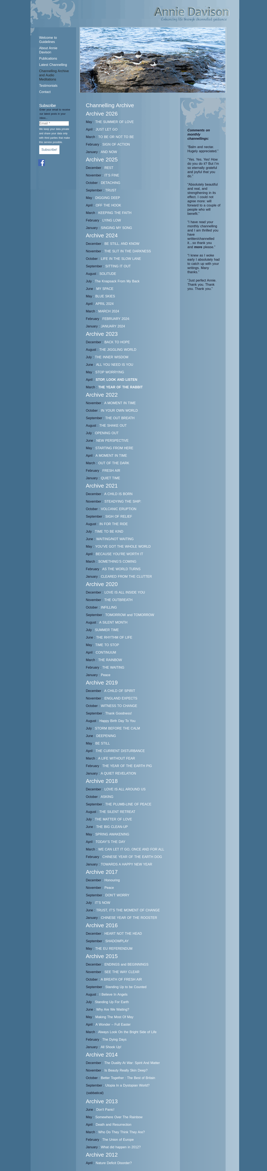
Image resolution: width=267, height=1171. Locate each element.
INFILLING (109, 607)
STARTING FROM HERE (114, 448)
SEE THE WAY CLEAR (122, 972)
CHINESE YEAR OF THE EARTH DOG (132, 857)
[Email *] (54, 123)
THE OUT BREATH (120, 418)
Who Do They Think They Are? (121, 1132)
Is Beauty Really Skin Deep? (126, 1070)
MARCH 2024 (108, 311)
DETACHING (110, 183)
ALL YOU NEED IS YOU (114, 364)
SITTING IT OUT (118, 266)
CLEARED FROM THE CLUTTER (126, 576)
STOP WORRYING (109, 372)
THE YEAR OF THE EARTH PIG (127, 766)
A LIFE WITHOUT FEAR (116, 758)
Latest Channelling (53, 65)
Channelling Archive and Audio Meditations (54, 75)
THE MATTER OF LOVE (113, 819)
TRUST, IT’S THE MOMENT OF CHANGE (128, 910)
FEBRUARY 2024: (116, 319)
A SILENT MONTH (113, 622)
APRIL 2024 (105, 304)
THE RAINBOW (110, 660)
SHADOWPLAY (117, 941)
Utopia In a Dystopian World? (127, 1085)
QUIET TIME (110, 478)
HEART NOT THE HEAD (123, 933)
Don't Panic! (105, 1109)
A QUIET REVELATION (118, 773)
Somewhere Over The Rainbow (118, 1117)
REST (109, 168)
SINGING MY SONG (116, 228)
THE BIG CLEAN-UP (112, 827)
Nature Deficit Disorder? (114, 1163)
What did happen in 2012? (121, 1147)
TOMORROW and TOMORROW (129, 615)
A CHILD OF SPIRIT (119, 691)
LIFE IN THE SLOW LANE (121, 258)
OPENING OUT (106, 433)
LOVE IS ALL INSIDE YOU (125, 592)
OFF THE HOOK (108, 205)
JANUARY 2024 (113, 326)
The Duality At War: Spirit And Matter (132, 1063)
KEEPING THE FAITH (114, 213)
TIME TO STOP (107, 645)
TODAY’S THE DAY (110, 842)
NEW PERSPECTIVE (112, 440)
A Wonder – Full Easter (113, 1024)
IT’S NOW (102, 902)
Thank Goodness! (118, 713)
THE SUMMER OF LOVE (114, 122)
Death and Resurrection (113, 1124)
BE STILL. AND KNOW (122, 243)
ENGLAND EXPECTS (121, 698)
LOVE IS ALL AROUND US (125, 789)
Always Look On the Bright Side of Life (127, 1032)
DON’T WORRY (117, 895)
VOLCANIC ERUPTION (118, 509)
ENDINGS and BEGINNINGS (127, 964)
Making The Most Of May (114, 1017)
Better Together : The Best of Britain (128, 1078)
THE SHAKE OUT (113, 425)
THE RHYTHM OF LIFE (114, 637)
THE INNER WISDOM (111, 357)
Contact (45, 92)
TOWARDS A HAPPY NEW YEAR (126, 864)
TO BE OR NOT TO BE (116, 137)
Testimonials (48, 85)
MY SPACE (104, 289)
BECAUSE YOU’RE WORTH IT (119, 554)
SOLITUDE (107, 273)
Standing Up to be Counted (125, 987)
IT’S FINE (112, 175)
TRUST (110, 190)
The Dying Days (114, 1039)
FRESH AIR (111, 470)
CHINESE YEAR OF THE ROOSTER (129, 917)
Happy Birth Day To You (117, 721)
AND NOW (109, 152)
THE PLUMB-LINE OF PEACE (128, 804)
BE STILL (102, 743)
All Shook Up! (111, 1047)
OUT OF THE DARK (113, 463)
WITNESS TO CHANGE (119, 706)
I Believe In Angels (113, 994)
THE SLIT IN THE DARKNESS (127, 251)
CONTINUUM (106, 652)
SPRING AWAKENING (112, 834)
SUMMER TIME (107, 630)
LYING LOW (111, 220)
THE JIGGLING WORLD (117, 349)
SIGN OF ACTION (116, 144)
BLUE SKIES (105, 296)
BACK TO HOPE (117, 342)
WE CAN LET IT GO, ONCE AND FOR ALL (131, 849)
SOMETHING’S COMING (117, 561)
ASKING (107, 797)
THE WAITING (113, 667)
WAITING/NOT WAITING (115, 539)
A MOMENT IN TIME (120, 403)
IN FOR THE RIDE (113, 524)
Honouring (112, 880)
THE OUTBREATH (118, 600)
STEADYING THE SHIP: (123, 501)
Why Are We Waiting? (112, 1009)
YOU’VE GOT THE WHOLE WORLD (123, 546)
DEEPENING (106, 736)
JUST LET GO (107, 129)
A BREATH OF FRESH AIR (121, 979)
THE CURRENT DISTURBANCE (120, 751)
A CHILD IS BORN (118, 494)
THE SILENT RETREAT (117, 812)
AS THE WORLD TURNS (121, 569)
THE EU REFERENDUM (113, 948)
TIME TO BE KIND (109, 531)
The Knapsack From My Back (117, 281)
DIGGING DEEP (107, 198)
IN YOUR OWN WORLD (119, 410)
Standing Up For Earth (112, 1002)
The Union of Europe (118, 1139)
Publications (48, 58)
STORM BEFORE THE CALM (117, 728)
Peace (105, 675)
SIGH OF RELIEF (118, 516)
